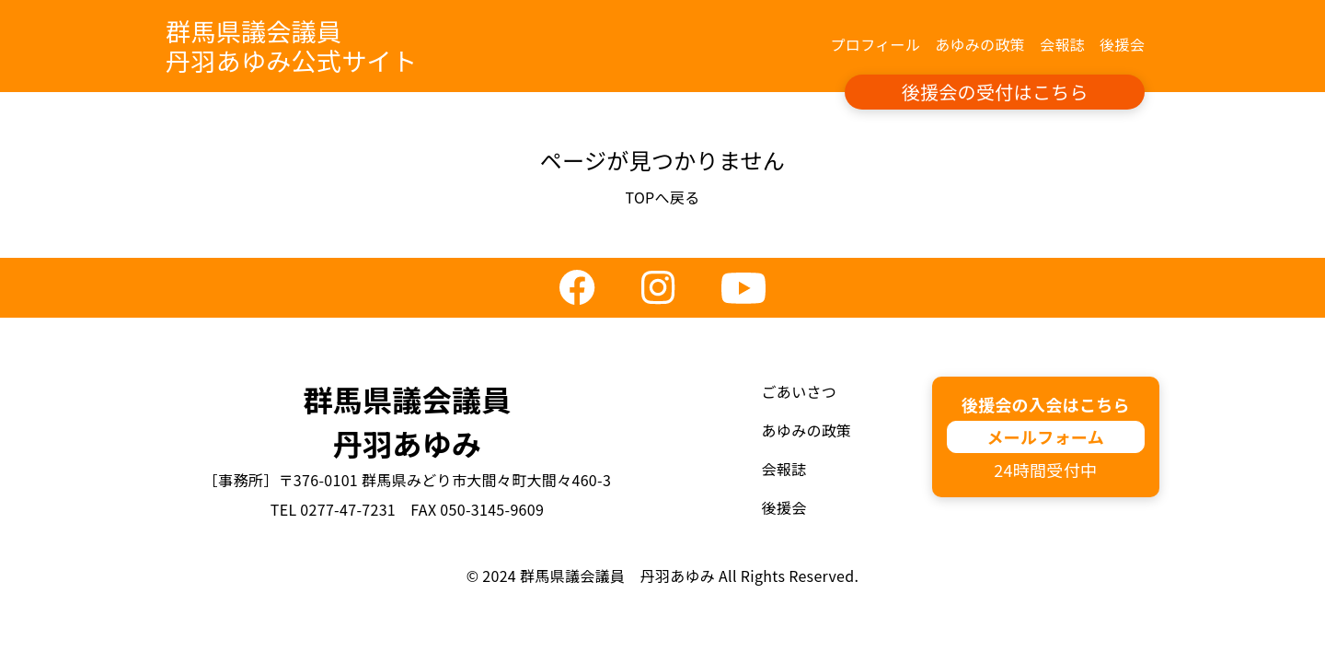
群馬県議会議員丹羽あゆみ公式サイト (291, 45)
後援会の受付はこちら (995, 91)
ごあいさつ (799, 391)
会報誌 (1062, 44)
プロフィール (876, 44)
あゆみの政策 (980, 44)
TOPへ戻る (662, 197)
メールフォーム (1045, 436)
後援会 (1122, 44)
